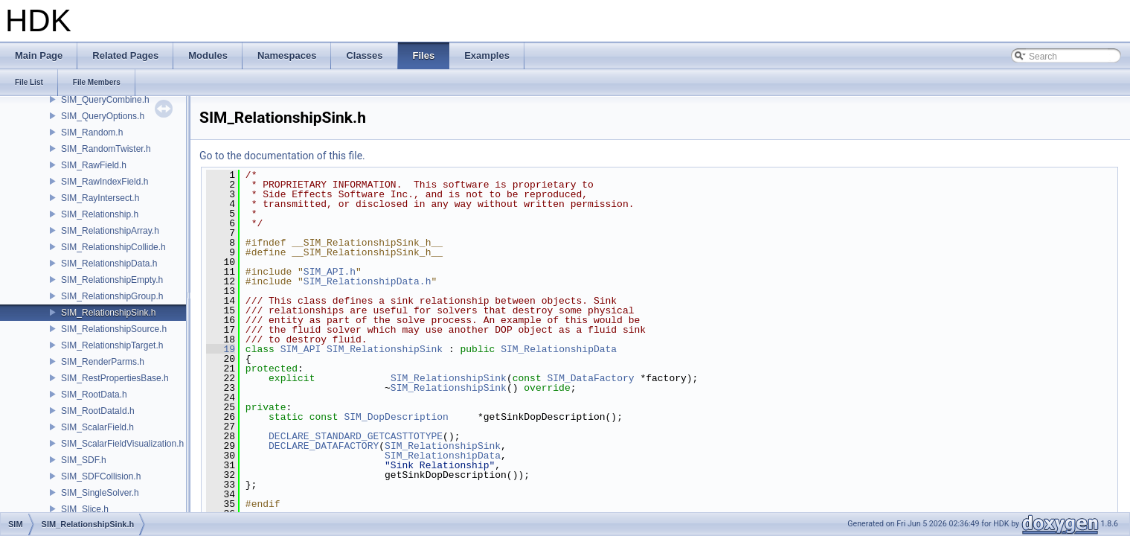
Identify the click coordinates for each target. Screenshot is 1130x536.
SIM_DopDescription (396, 417)
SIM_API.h (330, 271)
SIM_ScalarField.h (97, 427)
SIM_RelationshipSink (385, 349)
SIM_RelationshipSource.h (114, 329)
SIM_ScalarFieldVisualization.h (122, 443)
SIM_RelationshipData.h (109, 263)
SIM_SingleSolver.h (100, 493)
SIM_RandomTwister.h (106, 149)
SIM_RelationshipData (559, 349)
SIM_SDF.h (83, 460)
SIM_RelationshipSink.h (108, 312)
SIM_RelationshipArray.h (110, 231)
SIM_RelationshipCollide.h (113, 247)
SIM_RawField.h (93, 165)
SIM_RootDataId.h (98, 411)
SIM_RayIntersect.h (100, 198)
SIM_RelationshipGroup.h (112, 296)
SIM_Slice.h (85, 509)
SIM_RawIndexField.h (104, 181)
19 (220, 349)
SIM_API (300, 349)
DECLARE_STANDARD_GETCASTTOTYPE (356, 436)
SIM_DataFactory (591, 378)
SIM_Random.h (92, 132)
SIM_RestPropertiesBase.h (115, 378)
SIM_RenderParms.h (102, 362)
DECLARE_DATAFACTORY (324, 446)
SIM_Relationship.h (99, 214)
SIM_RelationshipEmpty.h (112, 280)
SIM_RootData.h (94, 394)
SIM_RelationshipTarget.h (112, 345)
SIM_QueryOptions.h (102, 116)
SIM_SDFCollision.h (101, 476)
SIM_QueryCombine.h (105, 100)
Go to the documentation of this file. (282, 156)
